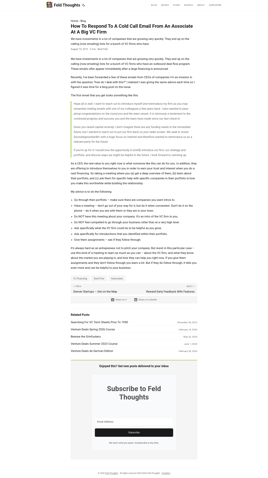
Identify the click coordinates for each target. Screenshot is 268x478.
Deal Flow (99, 278)
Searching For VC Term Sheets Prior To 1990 (99, 322)
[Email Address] (134, 422)
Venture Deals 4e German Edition (92, 351)
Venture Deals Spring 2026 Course (93, 329)
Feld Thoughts (63, 5)
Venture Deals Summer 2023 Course (94, 343)
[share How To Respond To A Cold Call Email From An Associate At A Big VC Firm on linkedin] (145, 299)
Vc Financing (80, 278)
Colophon (166, 473)
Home (74, 21)
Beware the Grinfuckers (86, 336)
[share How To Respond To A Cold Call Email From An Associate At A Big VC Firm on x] (119, 299)
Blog (83, 21)
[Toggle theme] (84, 5)
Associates (117, 278)
